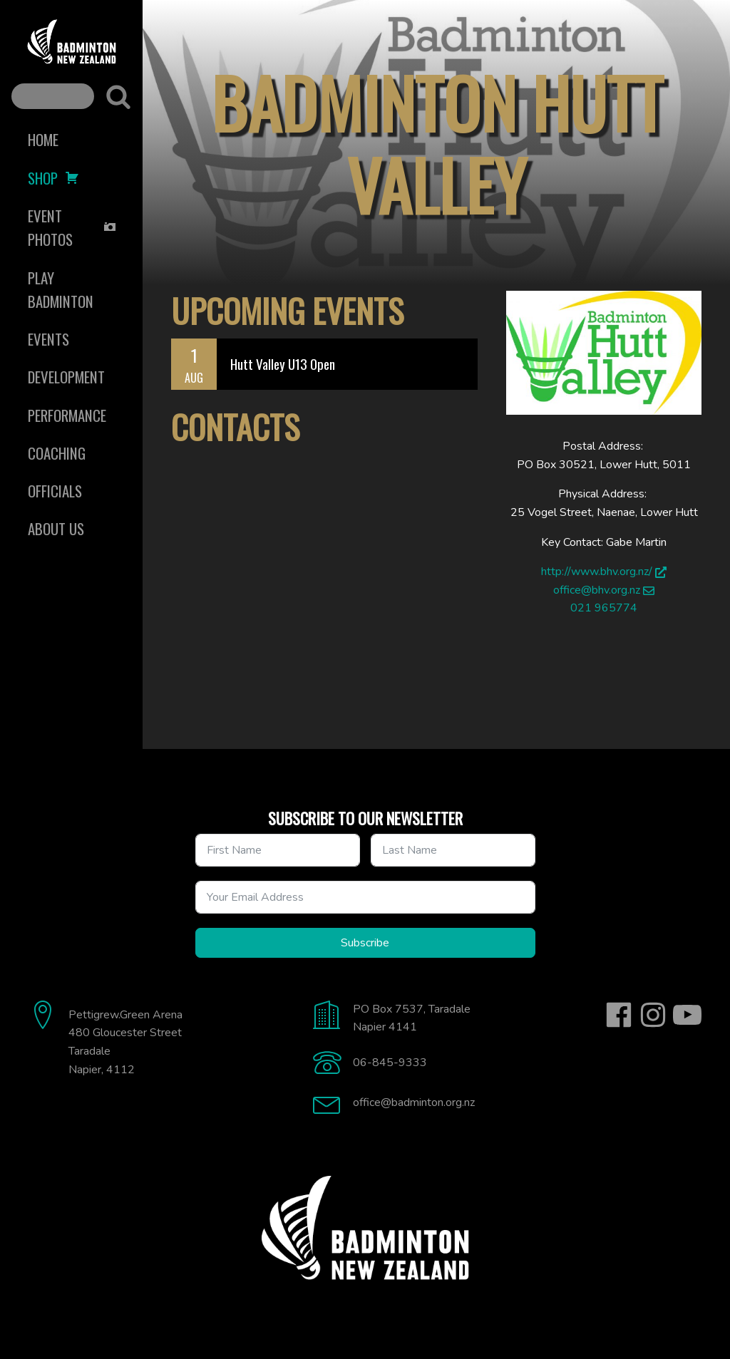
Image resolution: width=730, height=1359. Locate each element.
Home (43, 139)
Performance (67, 415)
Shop (53, 178)
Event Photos (72, 227)
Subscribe (365, 943)
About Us (56, 528)
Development (66, 377)
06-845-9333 (390, 1062)
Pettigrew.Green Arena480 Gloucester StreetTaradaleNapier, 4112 (125, 1042)
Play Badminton (60, 289)
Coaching (57, 453)
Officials (55, 491)
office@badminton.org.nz (414, 1102)
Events (48, 339)
